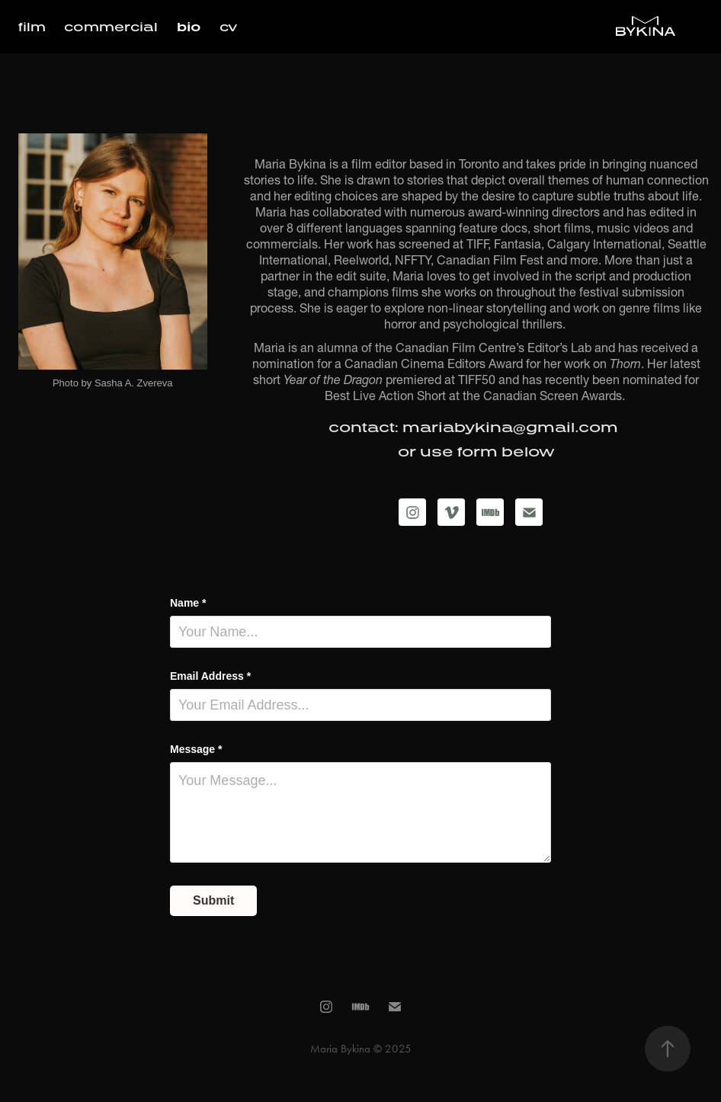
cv (228, 26)
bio (189, 26)
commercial (111, 26)
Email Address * (210, 676)
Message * (196, 749)
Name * (188, 602)
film (32, 26)
